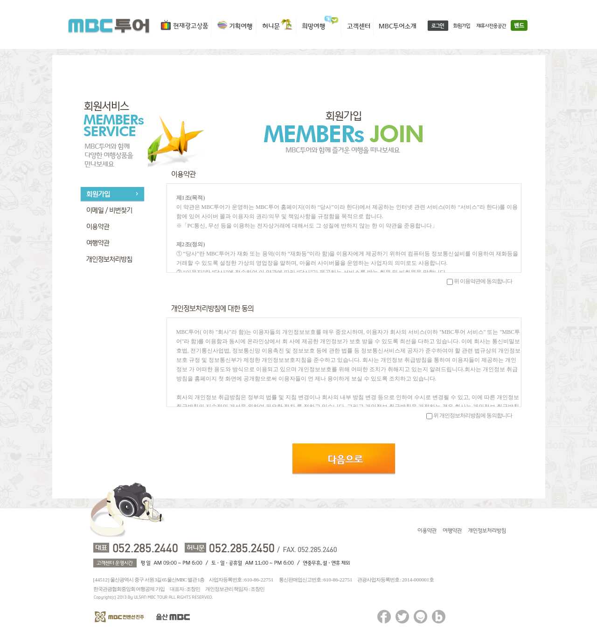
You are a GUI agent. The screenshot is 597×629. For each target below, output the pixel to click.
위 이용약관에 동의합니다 (483, 281)
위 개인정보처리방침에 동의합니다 (472, 415)
